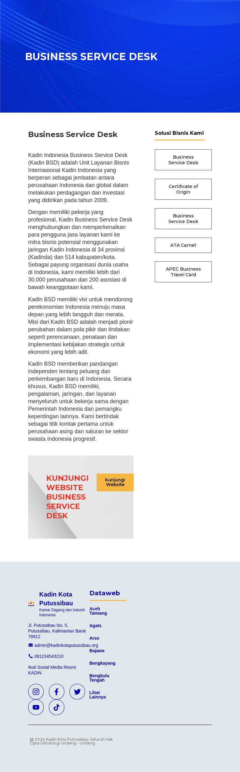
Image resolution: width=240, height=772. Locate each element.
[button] (117, 484)
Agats (95, 625)
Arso (94, 638)
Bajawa (96, 650)
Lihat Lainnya (97, 694)
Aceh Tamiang (98, 611)
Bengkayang (102, 663)
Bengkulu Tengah (99, 678)
